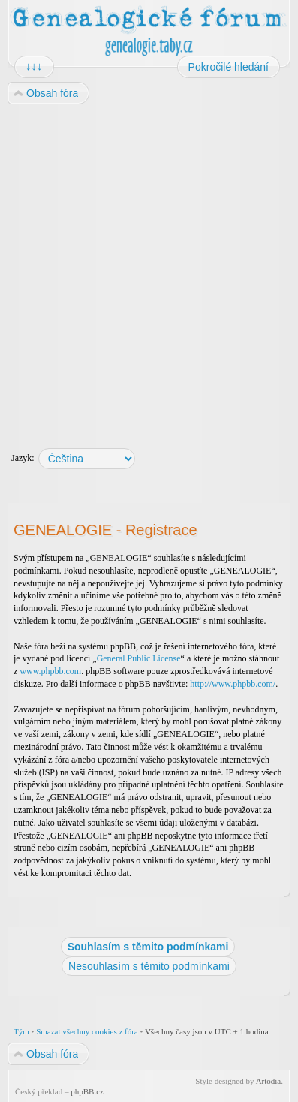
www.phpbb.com (50, 671)
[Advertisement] (148, 269)
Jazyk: (23, 458)
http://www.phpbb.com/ (232, 684)
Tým (21, 1031)
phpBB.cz (87, 1091)
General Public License (139, 658)
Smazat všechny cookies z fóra (87, 1031)
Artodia (268, 1080)
